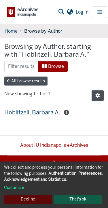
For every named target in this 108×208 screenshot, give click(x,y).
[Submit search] (61, 12)
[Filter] (21, 66)
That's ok (77, 199)
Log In (83, 12)
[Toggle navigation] (100, 12)
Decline (28, 199)
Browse (53, 66)
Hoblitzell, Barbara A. (32, 112)
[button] (70, 12)
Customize (14, 187)
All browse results (26, 81)
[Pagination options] (98, 95)
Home (11, 31)
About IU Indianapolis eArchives (54, 145)
